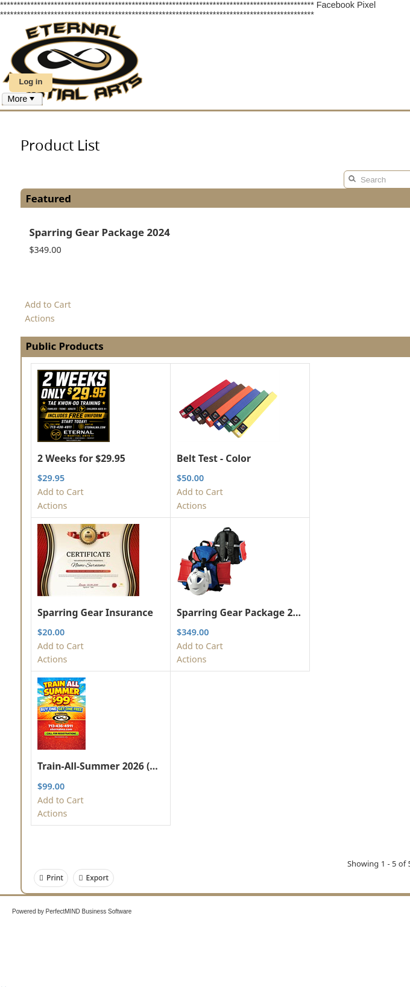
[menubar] (22, 99)
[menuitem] (22, 99)
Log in (30, 81)
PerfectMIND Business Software (89, 911)
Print (51, 878)
